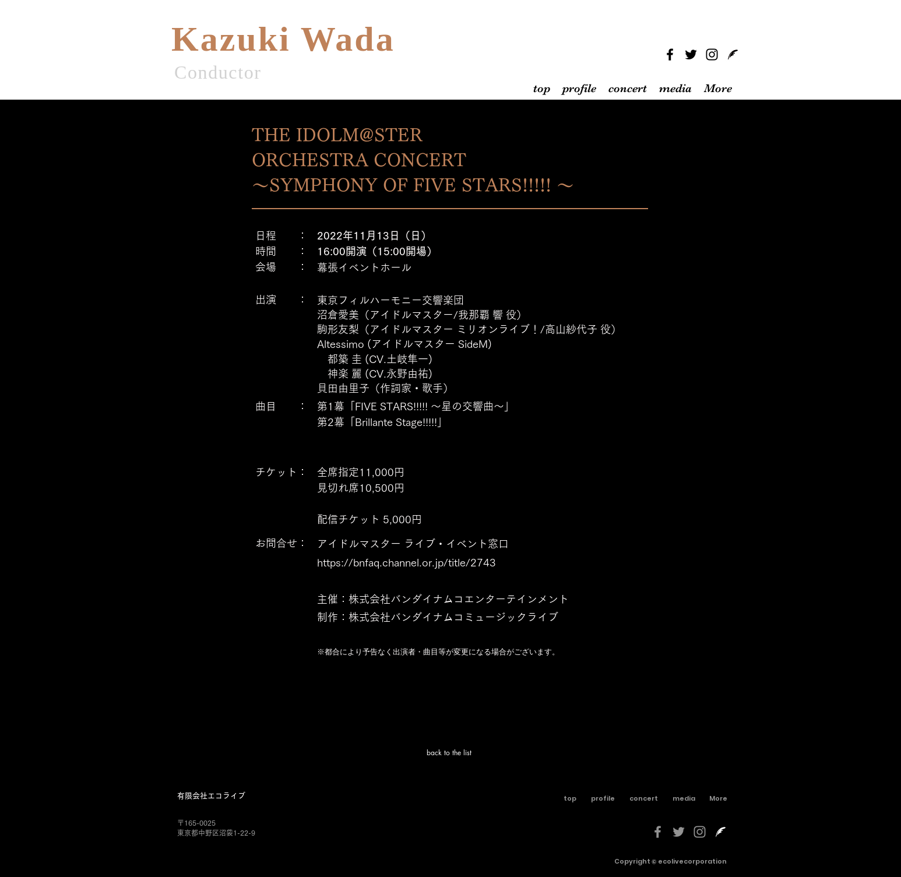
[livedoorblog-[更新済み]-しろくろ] (720, 832)
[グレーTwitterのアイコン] (679, 832)
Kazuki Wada (283, 39)
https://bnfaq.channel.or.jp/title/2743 (406, 562)
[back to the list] (450, 753)
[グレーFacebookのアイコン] (658, 832)
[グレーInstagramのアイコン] (700, 832)
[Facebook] (670, 54)
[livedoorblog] (733, 54)
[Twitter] (691, 54)
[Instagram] (712, 54)
